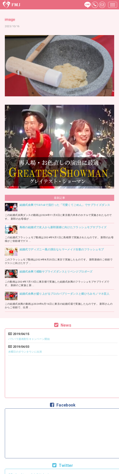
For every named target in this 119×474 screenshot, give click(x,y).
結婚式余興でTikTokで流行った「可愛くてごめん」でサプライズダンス (65, 204)
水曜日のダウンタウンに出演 (25, 351)
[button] (112, 5)
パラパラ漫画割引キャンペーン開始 (29, 339)
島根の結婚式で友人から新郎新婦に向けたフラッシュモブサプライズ (63, 227)
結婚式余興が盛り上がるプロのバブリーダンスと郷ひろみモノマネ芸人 (64, 293)
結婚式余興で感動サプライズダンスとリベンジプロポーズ (56, 271)
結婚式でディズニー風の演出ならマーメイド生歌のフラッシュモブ (62, 249)
